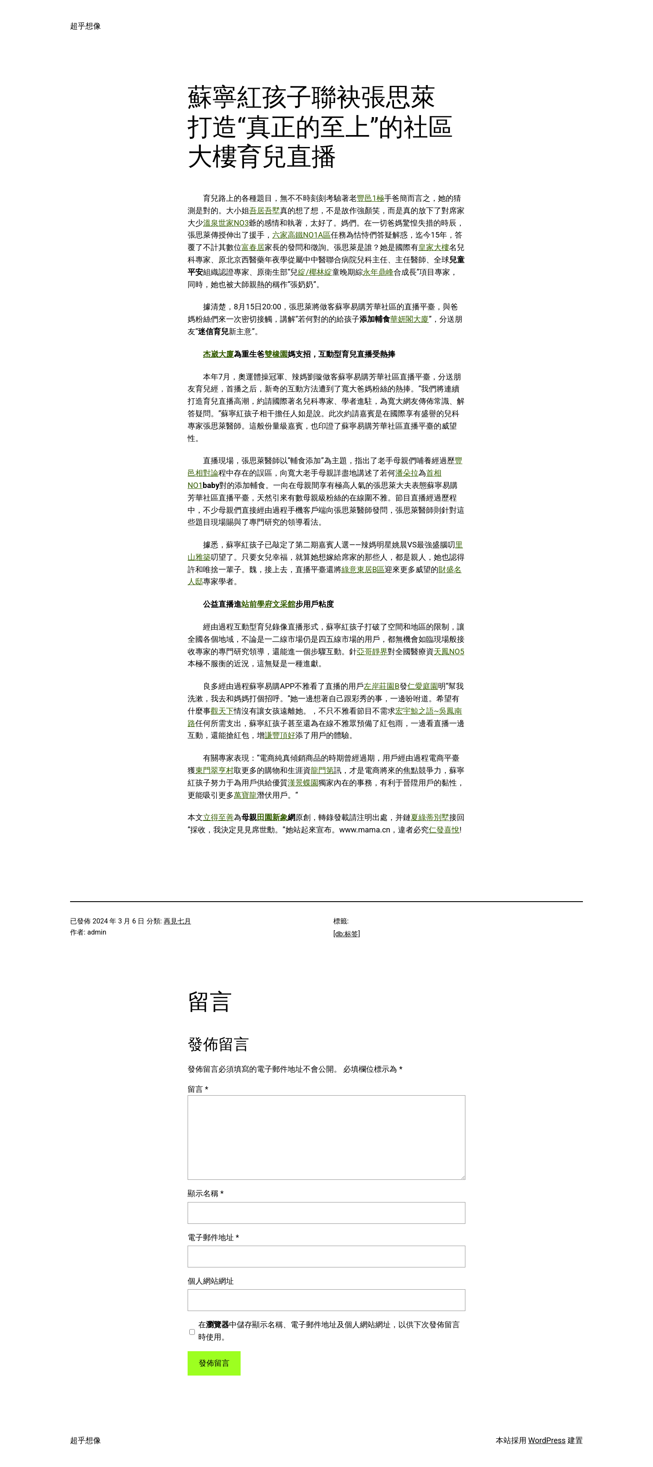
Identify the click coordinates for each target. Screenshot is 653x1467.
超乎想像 (85, 25)
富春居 (253, 247)
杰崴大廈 (218, 354)
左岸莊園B (381, 686)
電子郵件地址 (213, 1237)
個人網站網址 (211, 1280)
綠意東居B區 (363, 569)
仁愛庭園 (422, 686)
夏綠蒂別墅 (430, 817)
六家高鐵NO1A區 (301, 234)
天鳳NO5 (449, 651)
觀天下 (222, 710)
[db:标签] (346, 934)
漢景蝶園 (303, 782)
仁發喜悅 (444, 829)
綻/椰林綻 (315, 272)
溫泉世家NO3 (226, 222)
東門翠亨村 (214, 770)
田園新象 (272, 817)
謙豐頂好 (280, 735)
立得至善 (218, 817)
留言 (198, 1089)
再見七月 (177, 921)
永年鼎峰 (378, 272)
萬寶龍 (245, 795)
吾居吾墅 (264, 210)
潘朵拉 (406, 472)
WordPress (546, 1440)
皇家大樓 (433, 247)
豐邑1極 (370, 198)
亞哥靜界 (372, 651)
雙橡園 (276, 354)
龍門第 (322, 770)
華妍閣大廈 (409, 319)
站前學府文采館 (268, 604)
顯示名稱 (206, 1193)
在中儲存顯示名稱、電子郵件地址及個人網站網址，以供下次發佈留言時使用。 (329, 1330)
